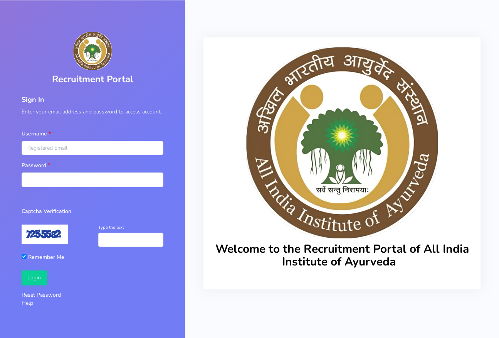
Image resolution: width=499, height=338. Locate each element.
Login (34, 277)
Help (27, 303)
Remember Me (43, 257)
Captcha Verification (46, 211)
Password (34, 165)
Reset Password (41, 295)
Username (34, 133)
